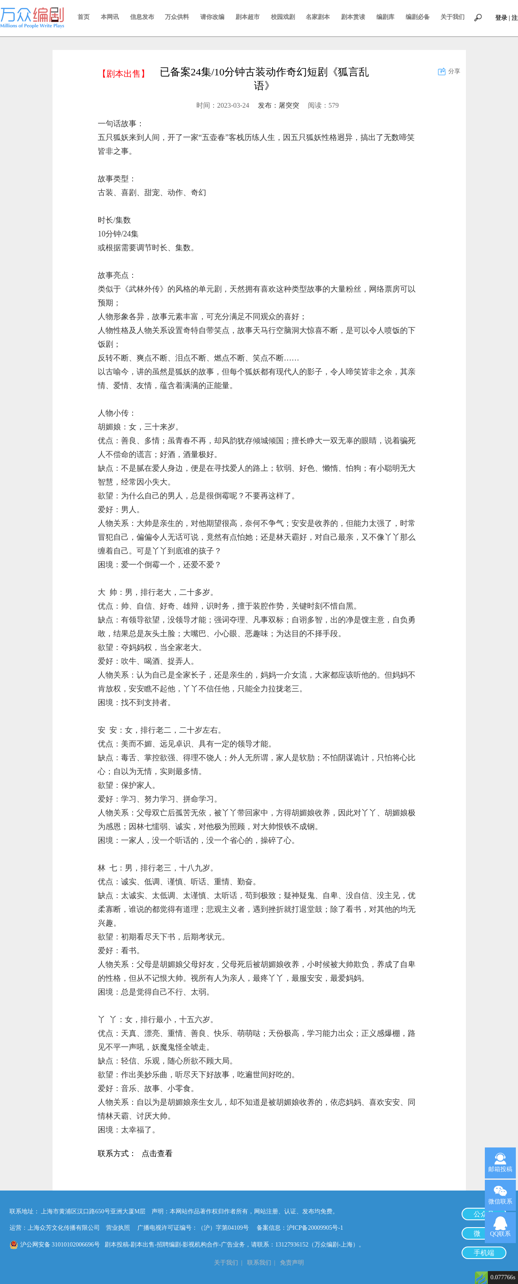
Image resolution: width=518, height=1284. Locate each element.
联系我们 (259, 1262)
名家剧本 (318, 17)
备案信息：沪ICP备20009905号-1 (300, 1228)
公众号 (484, 1214)
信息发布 (142, 17)
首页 (84, 17)
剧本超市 (248, 17)
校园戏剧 (283, 17)
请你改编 (212, 17)
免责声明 (292, 1262)
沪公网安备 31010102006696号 (60, 1244)
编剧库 (385, 17)
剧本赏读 (353, 17)
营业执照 (118, 1228)
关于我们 (452, 17)
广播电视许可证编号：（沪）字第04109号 (196, 1228)
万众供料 (177, 17)
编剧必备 (418, 17)
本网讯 (110, 17)
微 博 (484, 1233)
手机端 (484, 1252)
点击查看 (157, 1154)
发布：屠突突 (278, 105)
